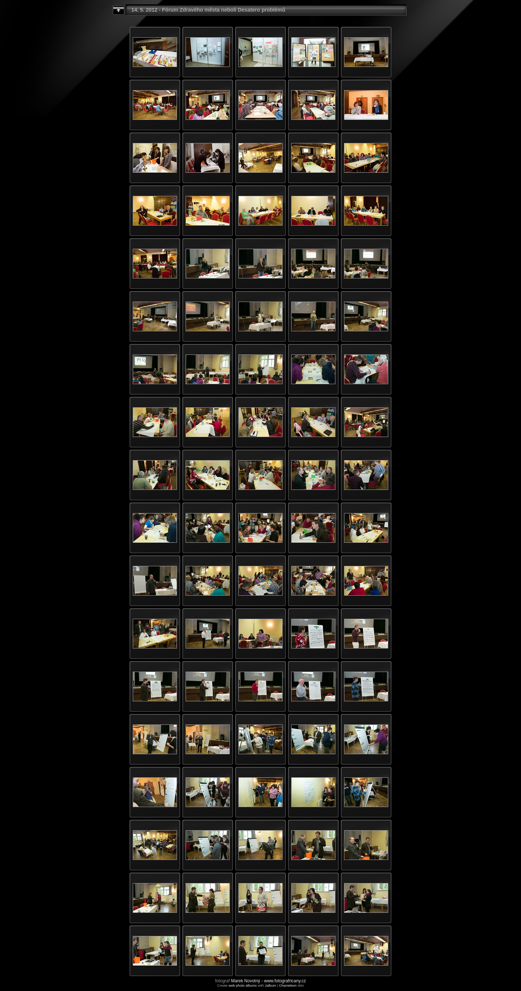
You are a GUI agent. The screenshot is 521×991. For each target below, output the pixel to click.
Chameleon (288, 985)
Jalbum (270, 985)
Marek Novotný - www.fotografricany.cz (268, 980)
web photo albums (243, 985)
